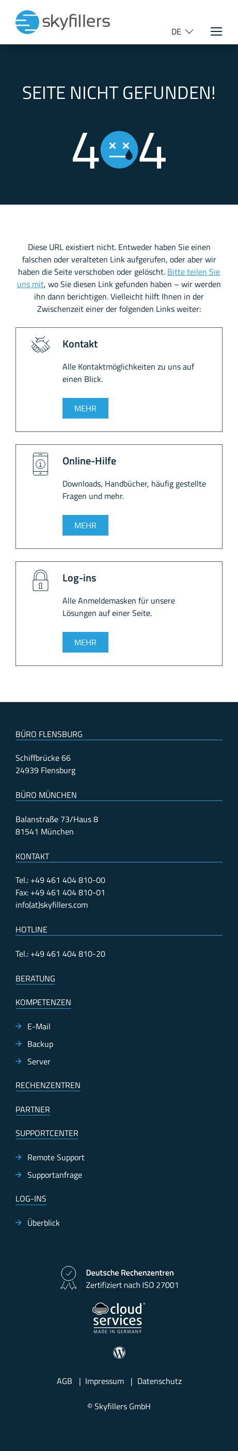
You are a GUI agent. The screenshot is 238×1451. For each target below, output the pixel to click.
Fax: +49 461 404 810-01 (60, 892)
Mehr (85, 408)
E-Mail (39, 1026)
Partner (32, 1109)
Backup (40, 1044)
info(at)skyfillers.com (51, 904)
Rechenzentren (48, 1085)
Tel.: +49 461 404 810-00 (60, 880)
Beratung (35, 978)
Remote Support (56, 1157)
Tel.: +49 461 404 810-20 (60, 953)
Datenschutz (159, 1381)
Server (39, 1061)
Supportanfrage (54, 1175)
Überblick (43, 1222)
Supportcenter (46, 1133)
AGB (64, 1381)
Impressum (104, 1381)
